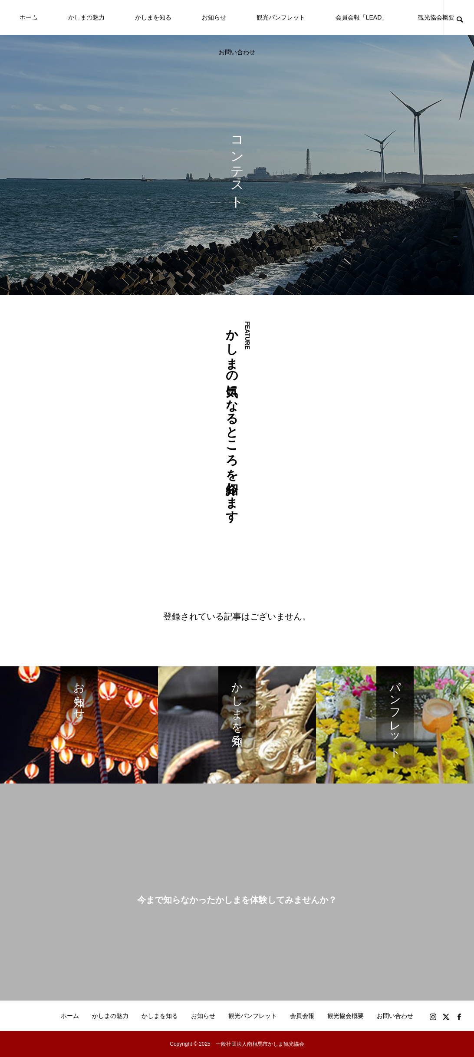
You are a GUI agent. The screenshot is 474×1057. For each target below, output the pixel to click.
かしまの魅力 (110, 1015)
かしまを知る (153, 17)
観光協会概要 (436, 17)
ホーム (70, 1015)
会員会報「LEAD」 (362, 17)
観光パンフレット (281, 17)
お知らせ (214, 17)
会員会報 (302, 1015)
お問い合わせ (237, 52)
